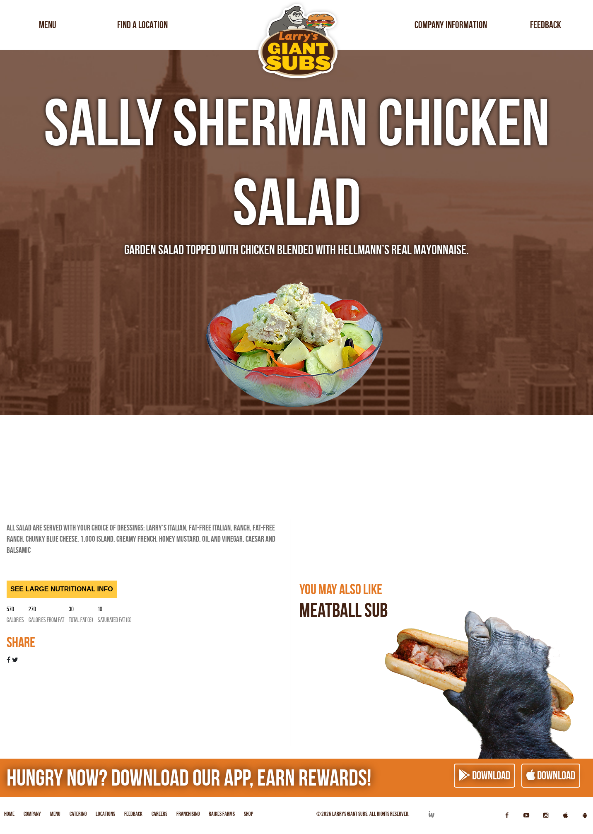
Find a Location (142, 24)
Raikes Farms (222, 813)
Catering (78, 813)
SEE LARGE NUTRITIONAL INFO (61, 589)
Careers (159, 813)
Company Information (451, 24)
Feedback (545, 24)
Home (9, 813)
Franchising (188, 813)
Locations (105, 813)
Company (32, 813)
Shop (248, 813)
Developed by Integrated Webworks (431, 814)
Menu (47, 24)
